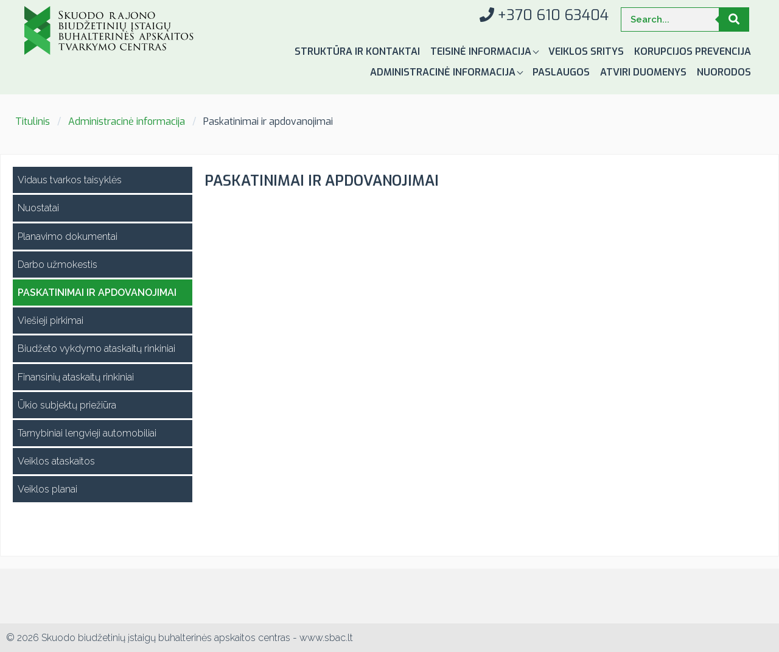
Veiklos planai (47, 489)
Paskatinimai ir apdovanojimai (97, 292)
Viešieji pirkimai (50, 320)
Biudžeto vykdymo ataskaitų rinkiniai (96, 348)
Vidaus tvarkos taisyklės (70, 180)
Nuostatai (38, 208)
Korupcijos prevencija (692, 51)
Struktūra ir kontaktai (357, 51)
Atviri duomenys (643, 72)
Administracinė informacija (444, 72)
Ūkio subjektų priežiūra (67, 405)
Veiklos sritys (586, 51)
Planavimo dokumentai (67, 236)
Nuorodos (724, 72)
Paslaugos (561, 72)
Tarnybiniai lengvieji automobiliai (87, 433)
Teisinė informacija (482, 51)
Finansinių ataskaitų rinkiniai (76, 377)
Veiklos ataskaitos (56, 461)
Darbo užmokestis (57, 264)
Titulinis (32, 121)
